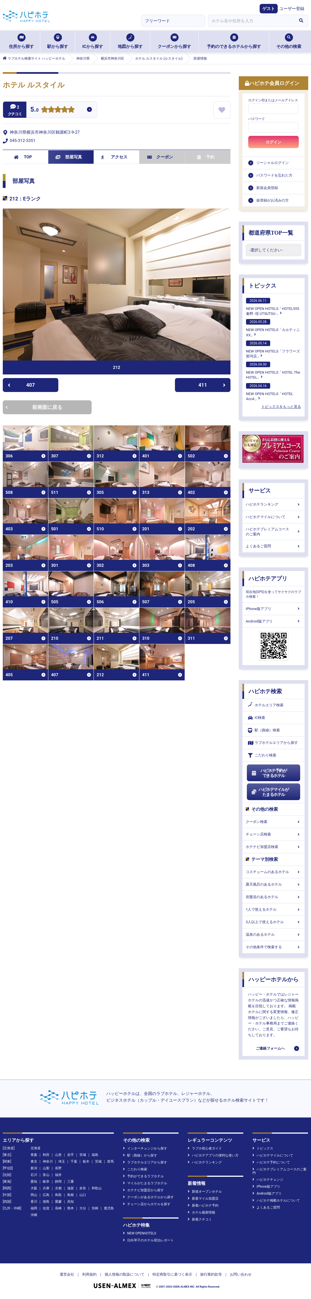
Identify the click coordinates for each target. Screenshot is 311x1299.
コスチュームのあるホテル (273, 872)
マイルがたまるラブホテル (145, 1183)
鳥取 (58, 1195)
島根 (70, 1195)
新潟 (34, 1168)
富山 (46, 1175)
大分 (82, 1208)
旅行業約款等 (211, 1274)
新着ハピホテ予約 (203, 1205)
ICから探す (92, 41)
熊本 (70, 1208)
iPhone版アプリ (273, 609)
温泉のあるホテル (273, 934)
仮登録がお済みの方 (272, 200)
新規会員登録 (267, 188)
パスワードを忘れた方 (274, 175)
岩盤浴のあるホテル (273, 897)
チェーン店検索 (273, 834)
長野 (58, 1168)
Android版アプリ (273, 621)
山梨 (46, 1168)
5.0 (34, 110)
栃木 (86, 1161)
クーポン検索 (273, 822)
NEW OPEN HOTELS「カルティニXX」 (273, 328)
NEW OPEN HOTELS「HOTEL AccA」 (269, 392)
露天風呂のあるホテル (273, 884)
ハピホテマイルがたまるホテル (270, 792)
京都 (58, 1188)
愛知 (34, 1181)
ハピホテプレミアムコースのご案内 (273, 531)
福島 (95, 1155)
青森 (34, 1155)
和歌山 (97, 1188)
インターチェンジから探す (145, 1148)
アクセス (114, 157)
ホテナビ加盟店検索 (273, 847)
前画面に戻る (34, 407)
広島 (46, 1195)
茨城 (98, 1161)
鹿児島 (109, 1208)
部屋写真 (69, 157)
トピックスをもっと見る (281, 407)
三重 (70, 1181)
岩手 (70, 1155)
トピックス (262, 286)
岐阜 (46, 1181)
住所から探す (21, 41)
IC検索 (256, 717)
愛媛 (58, 1202)
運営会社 (67, 1274)
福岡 (34, 1208)
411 (212, 385)
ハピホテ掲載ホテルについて (276, 1200)
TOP (23, 157)
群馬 (110, 1161)
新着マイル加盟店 (203, 1198)
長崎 (58, 1208)
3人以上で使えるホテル (273, 922)
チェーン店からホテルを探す (146, 1204)
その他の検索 (288, 41)
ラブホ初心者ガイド (205, 1148)
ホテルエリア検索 (266, 705)
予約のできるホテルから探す (234, 41)
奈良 (82, 1188)
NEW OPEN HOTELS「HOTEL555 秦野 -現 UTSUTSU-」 (272, 307)
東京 (34, 1161)
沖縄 (34, 1215)
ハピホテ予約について (271, 1162)
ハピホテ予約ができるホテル (269, 773)
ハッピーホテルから (274, 979)
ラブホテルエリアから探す (273, 743)
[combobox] (251, 21)
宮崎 (95, 1208)
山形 (58, 1155)
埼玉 (61, 1161)
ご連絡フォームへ (270, 1048)
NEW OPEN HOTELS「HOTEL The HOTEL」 (273, 370)
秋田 (46, 1155)
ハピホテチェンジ (267, 1180)
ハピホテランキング (273, 504)
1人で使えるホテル (273, 909)
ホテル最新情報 (201, 1212)
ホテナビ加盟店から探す (143, 1190)
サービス (260, 490)
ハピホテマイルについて (273, 517)
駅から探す (57, 41)
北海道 (36, 1148)
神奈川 (48, 1161)
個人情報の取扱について (124, 1274)
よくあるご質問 (273, 546)
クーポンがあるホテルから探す (148, 1197)
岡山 (34, 1195)
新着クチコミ (200, 1219)
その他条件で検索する (273, 947)
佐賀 (46, 1208)
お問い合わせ (241, 1274)
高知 (70, 1202)
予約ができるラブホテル (143, 1176)
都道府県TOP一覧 (271, 233)
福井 (58, 1175)
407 (21, 385)
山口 (82, 1195)
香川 (34, 1202)
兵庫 (46, 1188)
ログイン (273, 142)
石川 (34, 1175)
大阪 (34, 1188)
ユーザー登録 (291, 8)
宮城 (82, 1155)
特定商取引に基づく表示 (172, 1274)
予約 (205, 157)
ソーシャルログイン (272, 163)
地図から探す (130, 41)
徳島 (46, 1202)
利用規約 (89, 1274)
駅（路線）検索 (264, 730)
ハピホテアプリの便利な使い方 (213, 1155)
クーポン (160, 157)
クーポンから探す (174, 41)
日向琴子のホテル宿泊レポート (148, 1240)
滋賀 (70, 1188)
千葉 (74, 1161)
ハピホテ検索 (265, 691)
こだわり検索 (262, 755)
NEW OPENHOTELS (139, 1233)
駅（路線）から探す (140, 1155)
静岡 (58, 1181)
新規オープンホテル (205, 1191)
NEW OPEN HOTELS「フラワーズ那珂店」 (273, 349)
